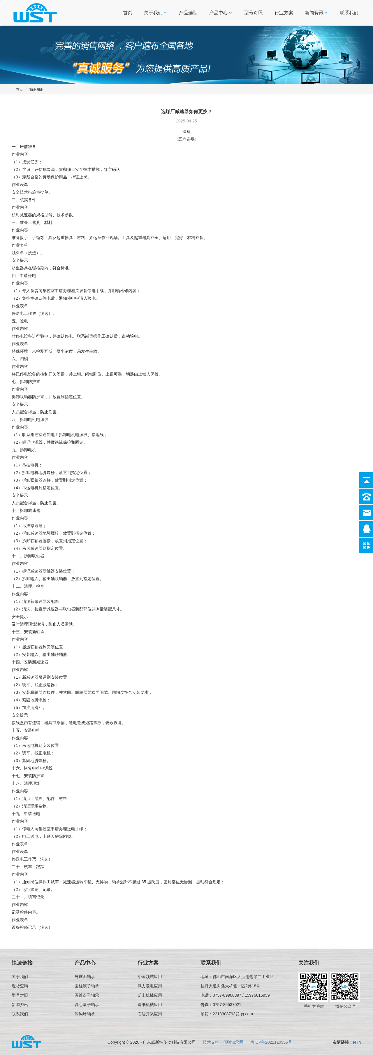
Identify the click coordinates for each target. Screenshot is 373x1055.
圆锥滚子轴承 (87, 995)
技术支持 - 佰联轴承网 (223, 1042)
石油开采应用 (150, 1014)
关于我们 (153, 12)
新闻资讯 (314, 12)
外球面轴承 (85, 976)
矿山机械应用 (150, 995)
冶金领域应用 (150, 976)
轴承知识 (36, 89)
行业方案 (284, 12)
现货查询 (20, 986)
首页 (127, 12)
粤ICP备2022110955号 (271, 1042)
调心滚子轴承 (87, 1004)
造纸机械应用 (150, 1004)
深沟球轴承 (85, 1014)
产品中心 (218, 12)
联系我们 (349, 12)
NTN (357, 1042)
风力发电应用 (150, 986)
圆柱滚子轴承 (87, 986)
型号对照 (253, 12)
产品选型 (188, 12)
